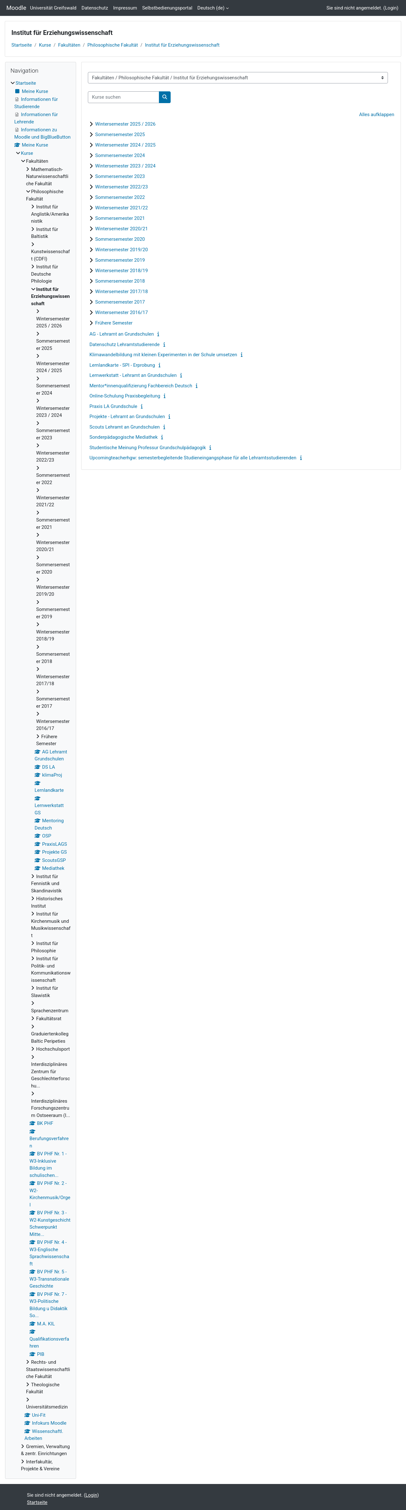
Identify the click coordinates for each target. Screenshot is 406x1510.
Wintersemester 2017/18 (121, 291)
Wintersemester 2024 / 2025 (125, 145)
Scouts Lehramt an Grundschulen (124, 427)
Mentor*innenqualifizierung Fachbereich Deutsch (140, 386)
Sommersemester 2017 (120, 302)
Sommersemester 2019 (120, 260)
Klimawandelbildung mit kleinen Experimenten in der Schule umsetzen (163, 355)
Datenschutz (95, 8)
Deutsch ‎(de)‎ (210, 8)
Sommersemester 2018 (120, 281)
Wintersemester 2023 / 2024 (125, 166)
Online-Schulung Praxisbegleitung (124, 396)
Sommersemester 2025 (120, 134)
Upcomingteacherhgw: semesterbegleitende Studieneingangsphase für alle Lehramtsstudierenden (192, 458)
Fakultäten (69, 45)
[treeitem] (40, 776)
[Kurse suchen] (123, 97)
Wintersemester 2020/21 (121, 229)
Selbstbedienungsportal (167, 8)
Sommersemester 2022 (120, 197)
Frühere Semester (114, 323)
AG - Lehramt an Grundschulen (121, 334)
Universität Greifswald (53, 8)
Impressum (125, 8)
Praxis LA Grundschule (113, 406)
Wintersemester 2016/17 (121, 312)
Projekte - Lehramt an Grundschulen (127, 416)
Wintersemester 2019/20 (121, 250)
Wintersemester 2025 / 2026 (125, 124)
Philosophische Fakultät (112, 45)
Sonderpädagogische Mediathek (123, 437)
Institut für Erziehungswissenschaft (182, 45)
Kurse (45, 45)
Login (391, 8)
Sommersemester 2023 (120, 176)
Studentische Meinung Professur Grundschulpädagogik (147, 447)
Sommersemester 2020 (120, 239)
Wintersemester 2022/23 (121, 187)
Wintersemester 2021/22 (121, 208)
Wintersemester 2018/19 (121, 270)
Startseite (21, 45)
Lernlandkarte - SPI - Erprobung (122, 365)
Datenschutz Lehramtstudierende (124, 344)
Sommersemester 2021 (120, 218)
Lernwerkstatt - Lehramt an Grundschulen (133, 375)
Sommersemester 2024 (120, 155)
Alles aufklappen (376, 114)
